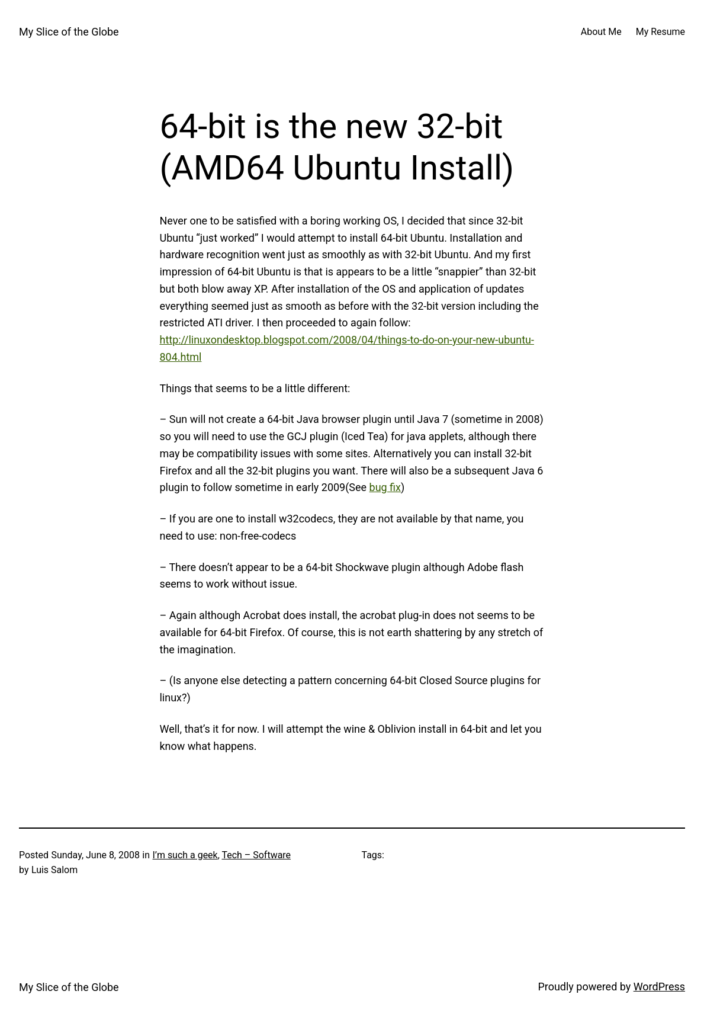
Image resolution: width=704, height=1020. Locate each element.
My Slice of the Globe (69, 31)
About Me (601, 31)
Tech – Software (256, 855)
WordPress (659, 986)
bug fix (385, 487)
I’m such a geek (185, 855)
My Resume (660, 31)
